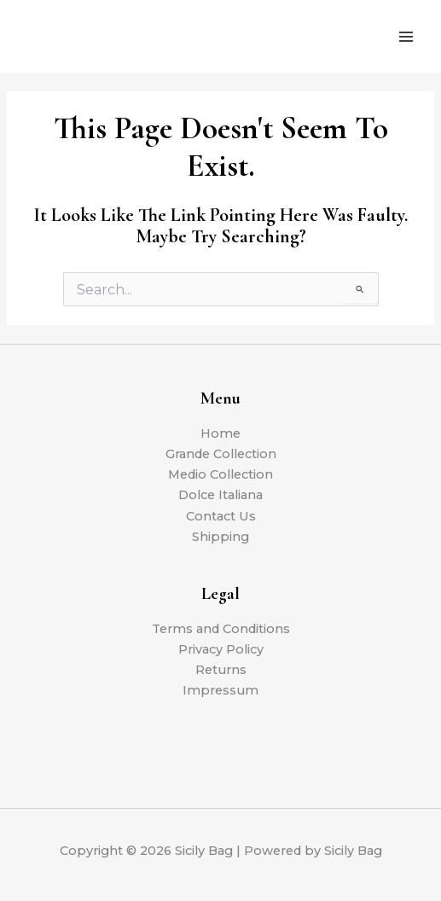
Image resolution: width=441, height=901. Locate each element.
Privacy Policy (221, 649)
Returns (221, 669)
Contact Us (221, 516)
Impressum (220, 690)
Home (220, 433)
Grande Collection (220, 454)
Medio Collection (220, 474)
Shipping (220, 536)
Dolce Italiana (220, 495)
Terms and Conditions (221, 629)
